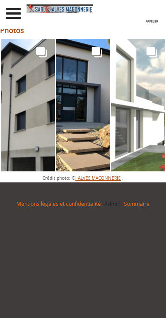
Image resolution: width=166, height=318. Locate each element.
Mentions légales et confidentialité (58, 203)
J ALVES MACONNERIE (98, 178)
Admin (112, 203)
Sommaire (137, 203)
